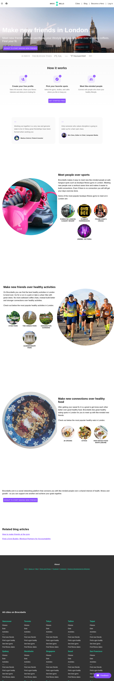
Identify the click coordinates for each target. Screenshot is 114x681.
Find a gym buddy (8, 641)
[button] (102, 675)
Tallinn (71, 622)
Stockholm (28, 652)
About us (31, 569)
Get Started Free (57, 101)
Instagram (63, 569)
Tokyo (48, 622)
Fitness (4, 625)
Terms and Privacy (45, 569)
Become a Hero (98, 4)
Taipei (92, 622)
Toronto (27, 622)
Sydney (5, 652)
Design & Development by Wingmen (79, 569)
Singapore (50, 652)
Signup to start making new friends (20, 48)
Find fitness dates (8, 647)
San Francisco (96, 652)
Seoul (70, 652)
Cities (77, 4)
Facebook (56, 569)
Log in (110, 4)
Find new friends (8, 637)
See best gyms (7, 644)
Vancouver (7, 622)
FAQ (25, 569)
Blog (86, 4)
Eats (3, 629)
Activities (5, 632)
